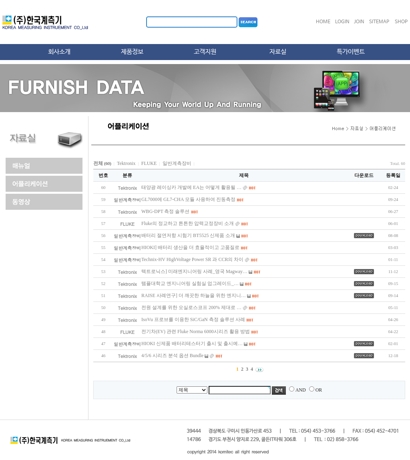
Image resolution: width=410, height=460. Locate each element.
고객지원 (205, 52)
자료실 (277, 52)
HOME (323, 22)
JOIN (359, 22)
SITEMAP (379, 22)
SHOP (401, 22)
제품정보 (132, 52)
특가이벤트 (351, 52)
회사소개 (59, 52)
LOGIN (342, 22)
